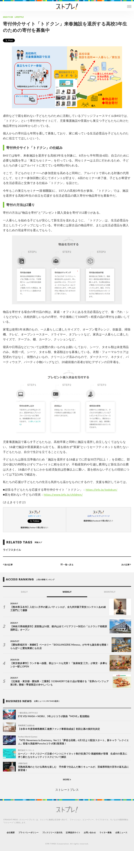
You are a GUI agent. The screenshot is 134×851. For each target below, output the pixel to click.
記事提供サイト (73, 832)
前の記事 (8, 564)
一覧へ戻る (67, 564)
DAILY (24, 591)
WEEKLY (66, 591)
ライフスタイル (12, 549)
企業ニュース (121, 832)
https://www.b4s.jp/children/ (63, 494)
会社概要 (11, 832)
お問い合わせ (90, 832)
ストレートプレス (67, 789)
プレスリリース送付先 (52, 832)
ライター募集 (105, 832)
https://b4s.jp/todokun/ (101, 489)
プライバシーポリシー (28, 832)
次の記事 (126, 564)
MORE (67, 779)
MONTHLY (109, 591)
